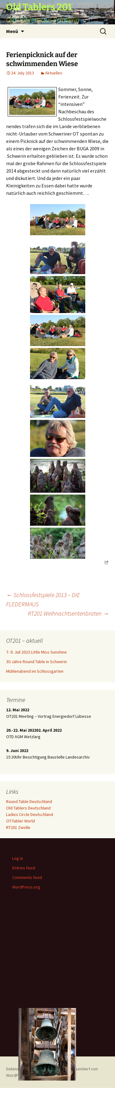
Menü (12, 31)
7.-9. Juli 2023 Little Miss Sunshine (36, 652)
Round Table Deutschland (29, 801)
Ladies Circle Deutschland (29, 814)
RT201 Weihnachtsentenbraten (68, 613)
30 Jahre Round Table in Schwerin (36, 661)
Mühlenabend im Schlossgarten (34, 671)
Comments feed (27, 877)
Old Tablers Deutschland (28, 808)
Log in (17, 858)
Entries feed (23, 868)
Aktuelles (53, 73)
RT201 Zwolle (18, 827)
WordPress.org (26, 887)
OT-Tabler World (20, 821)
